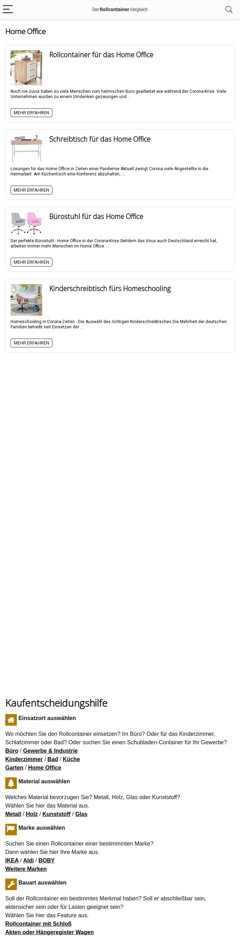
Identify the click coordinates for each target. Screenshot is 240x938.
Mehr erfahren (31, 112)
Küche (71, 759)
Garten (14, 768)
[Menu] (8, 9)
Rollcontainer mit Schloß (38, 924)
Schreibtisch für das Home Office (99, 139)
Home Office (44, 768)
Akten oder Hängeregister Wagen (49, 932)
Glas (81, 814)
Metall (13, 814)
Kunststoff (57, 814)
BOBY (47, 860)
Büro (11, 751)
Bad (52, 759)
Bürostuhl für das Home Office (96, 216)
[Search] (229, 9)
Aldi (28, 860)
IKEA (12, 860)
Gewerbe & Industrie (50, 751)
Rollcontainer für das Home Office (101, 54)
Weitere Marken (26, 869)
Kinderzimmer (24, 759)
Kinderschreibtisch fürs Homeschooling (110, 288)
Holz (32, 814)
